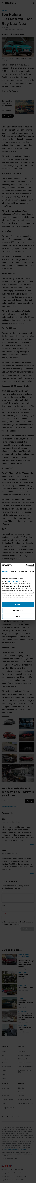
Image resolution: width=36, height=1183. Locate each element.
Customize (18, 610)
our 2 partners (13, 581)
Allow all (18, 604)
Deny (18, 616)
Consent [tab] (5, 571)
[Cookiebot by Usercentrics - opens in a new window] (25, 565)
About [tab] (32, 571)
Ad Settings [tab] (23, 571)
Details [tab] (13, 571)
